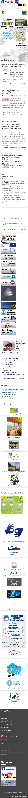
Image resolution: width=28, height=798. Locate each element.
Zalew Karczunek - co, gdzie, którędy (14, 411)
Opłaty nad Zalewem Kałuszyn (14, 445)
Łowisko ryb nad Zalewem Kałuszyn (14, 480)
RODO (2, 743)
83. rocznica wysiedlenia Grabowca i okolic (10, 175)
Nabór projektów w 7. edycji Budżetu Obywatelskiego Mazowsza (11, 91)
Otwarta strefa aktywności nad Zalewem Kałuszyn (14, 467)
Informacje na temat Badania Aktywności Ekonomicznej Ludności (12, 157)
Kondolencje (6, 211)
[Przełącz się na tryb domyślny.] (19, 5)
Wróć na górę (22, 796)
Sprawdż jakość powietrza (14, 688)
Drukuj (25, 66)
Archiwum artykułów (5, 758)
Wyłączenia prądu (14, 653)
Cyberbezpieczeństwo (14, 598)
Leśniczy (14, 698)
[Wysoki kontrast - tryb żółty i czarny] (26, 5)
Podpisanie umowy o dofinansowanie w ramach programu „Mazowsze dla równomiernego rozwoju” (11, 123)
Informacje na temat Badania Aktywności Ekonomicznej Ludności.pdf (16, 165)
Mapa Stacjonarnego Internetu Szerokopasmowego (14, 574)
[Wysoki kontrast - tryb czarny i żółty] (23, 5)
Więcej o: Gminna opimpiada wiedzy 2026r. (16, 83)
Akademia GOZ (6, 215)
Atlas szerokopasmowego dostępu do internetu (14, 605)
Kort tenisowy (14, 456)
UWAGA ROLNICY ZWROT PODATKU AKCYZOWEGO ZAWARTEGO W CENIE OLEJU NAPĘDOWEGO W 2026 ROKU (14, 229)
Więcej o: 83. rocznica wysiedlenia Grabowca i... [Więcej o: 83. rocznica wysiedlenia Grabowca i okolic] (14, 205)
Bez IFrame (12, 505)
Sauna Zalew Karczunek (14, 427)
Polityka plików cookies (6, 747)
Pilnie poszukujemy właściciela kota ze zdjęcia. (12, 224)
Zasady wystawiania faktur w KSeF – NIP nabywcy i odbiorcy (12, 219)
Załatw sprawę (4, 739)
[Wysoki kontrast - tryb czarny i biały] (21, 5)
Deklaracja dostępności (6, 750)
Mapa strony (3, 754)
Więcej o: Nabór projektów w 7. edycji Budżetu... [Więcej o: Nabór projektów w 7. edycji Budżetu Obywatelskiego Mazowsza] (14, 114)
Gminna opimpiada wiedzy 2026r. (13, 64)
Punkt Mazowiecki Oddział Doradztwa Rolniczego (14, 566)
